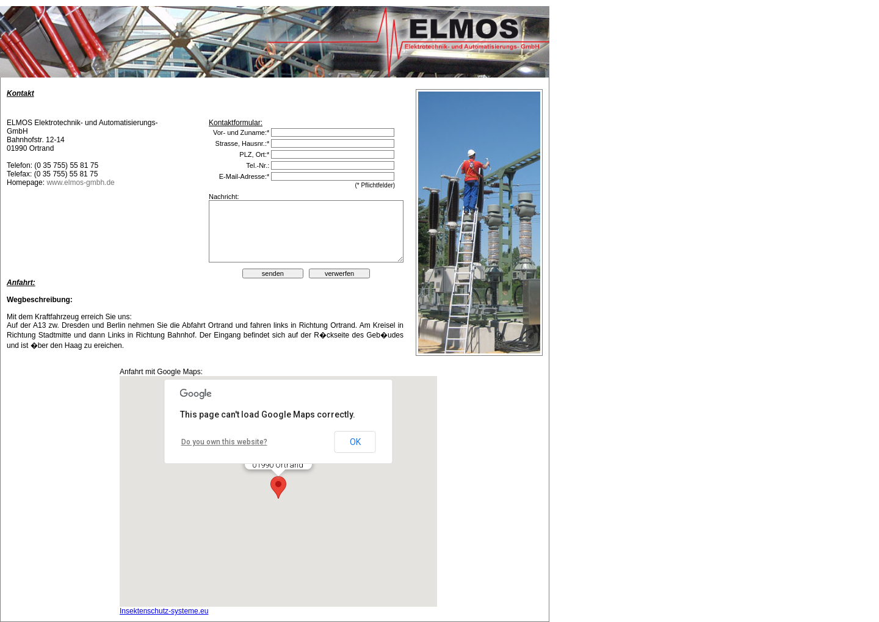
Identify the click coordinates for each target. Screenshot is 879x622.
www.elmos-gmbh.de (80, 182)
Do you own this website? (224, 442)
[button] (278, 487)
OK (355, 442)
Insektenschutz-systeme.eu (164, 611)
